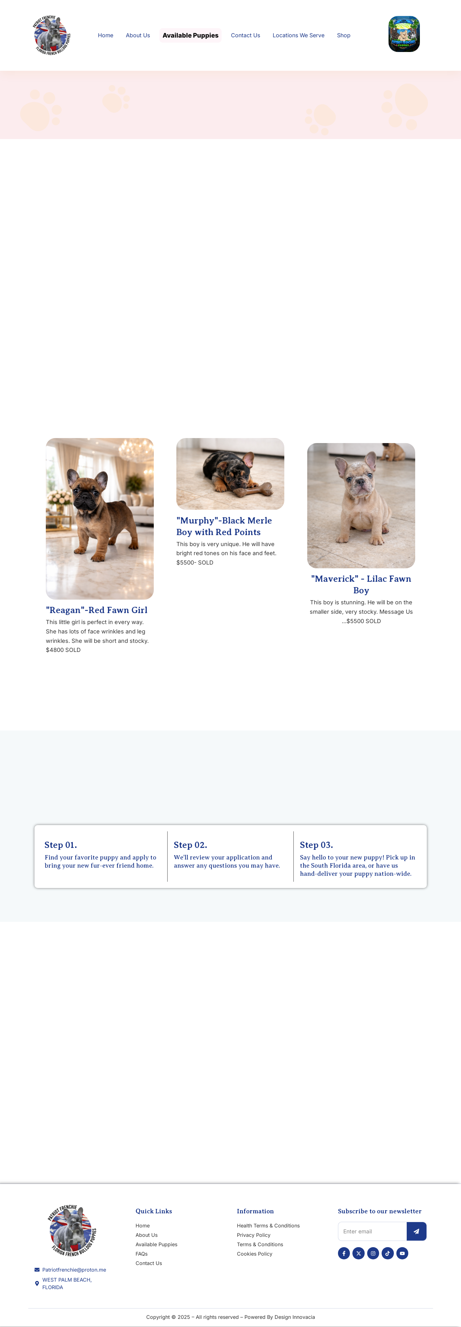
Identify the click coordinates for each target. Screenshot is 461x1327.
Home (105, 35)
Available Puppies (190, 35)
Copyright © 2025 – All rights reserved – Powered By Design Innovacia (230, 1317)
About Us (138, 35)
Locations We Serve (298, 35)
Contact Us (245, 35)
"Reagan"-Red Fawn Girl (96, 610)
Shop (344, 35)
